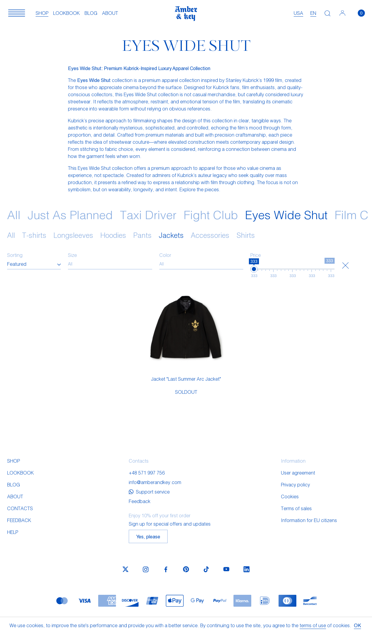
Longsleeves (73, 235)
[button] (16, 13)
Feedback (19, 520)
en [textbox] (313, 13)
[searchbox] (110, 264)
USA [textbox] (298, 13)
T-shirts (34, 235)
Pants (142, 235)
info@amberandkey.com (155, 482)
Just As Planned (70, 214)
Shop (42, 13)
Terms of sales (296, 508)
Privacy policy (295, 484)
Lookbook (66, 13)
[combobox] (34, 264)
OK (357, 625)
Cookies (290, 496)
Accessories (210, 235)
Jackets (171, 235)
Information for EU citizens (309, 520)
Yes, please (148, 536)
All (13, 214)
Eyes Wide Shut (286, 214)
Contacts (20, 508)
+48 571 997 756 (147, 472)
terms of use (313, 625)
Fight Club (211, 214)
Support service (149, 491)
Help (12, 532)
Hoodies (113, 235)
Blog (91, 13)
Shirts (245, 235)
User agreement (298, 472)
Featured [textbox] (16, 264)
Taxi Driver (148, 214)
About (110, 13)
